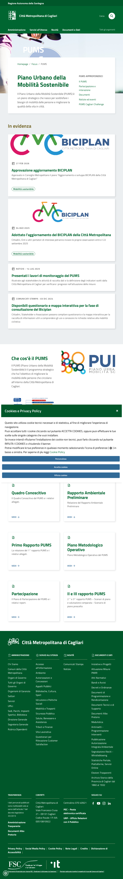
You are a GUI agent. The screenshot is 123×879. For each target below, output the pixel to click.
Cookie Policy (57, 438)
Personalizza (60, 444)
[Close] (117, 396)
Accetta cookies (61, 453)
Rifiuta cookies (60, 461)
